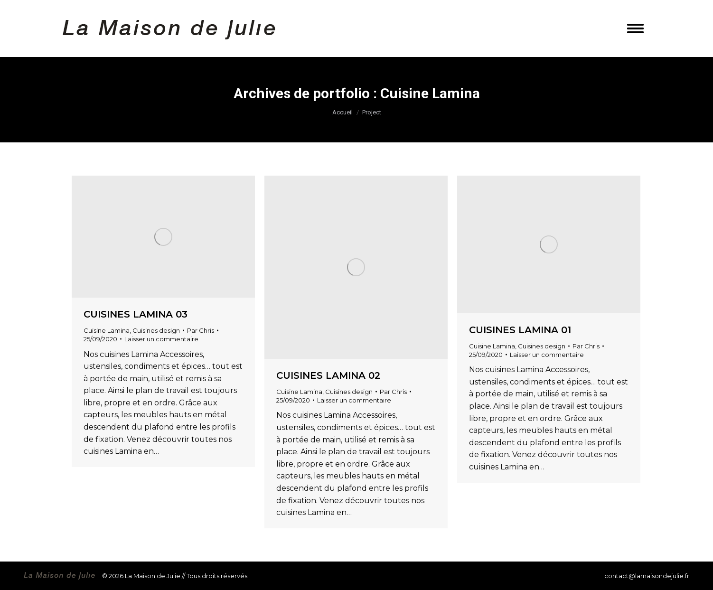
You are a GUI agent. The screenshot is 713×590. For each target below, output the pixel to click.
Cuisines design (156, 330)
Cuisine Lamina (107, 330)
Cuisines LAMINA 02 (328, 375)
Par (200, 330)
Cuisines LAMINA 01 (520, 330)
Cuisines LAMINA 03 (136, 314)
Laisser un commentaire (161, 339)
